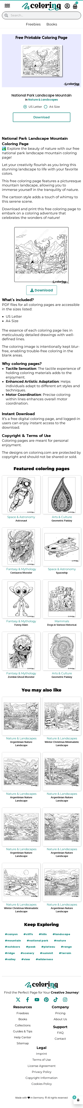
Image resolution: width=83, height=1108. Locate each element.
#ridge (10, 953)
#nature (60, 940)
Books (51, 24)
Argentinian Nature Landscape (21, 743)
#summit (46, 953)
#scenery (27, 953)
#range (66, 947)
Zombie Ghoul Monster (21, 676)
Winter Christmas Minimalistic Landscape (62, 743)
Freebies (33, 24)
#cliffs (28, 934)
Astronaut (21, 520)
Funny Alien (21, 624)
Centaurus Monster (21, 572)
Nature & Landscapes (43, 100)
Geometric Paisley (62, 520)
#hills (43, 934)
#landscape (61, 934)
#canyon (11, 934)
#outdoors (12, 947)
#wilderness (44, 959)
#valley (10, 959)
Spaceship (62, 572)
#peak (30, 947)
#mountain (13, 940)
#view (25, 959)
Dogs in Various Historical (61, 624)
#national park (37, 940)
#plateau (48, 947)
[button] (5, 6)
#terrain (65, 953)
